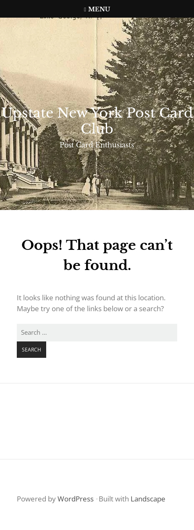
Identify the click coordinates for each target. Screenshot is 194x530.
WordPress (76, 499)
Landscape (148, 499)
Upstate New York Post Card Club (97, 121)
